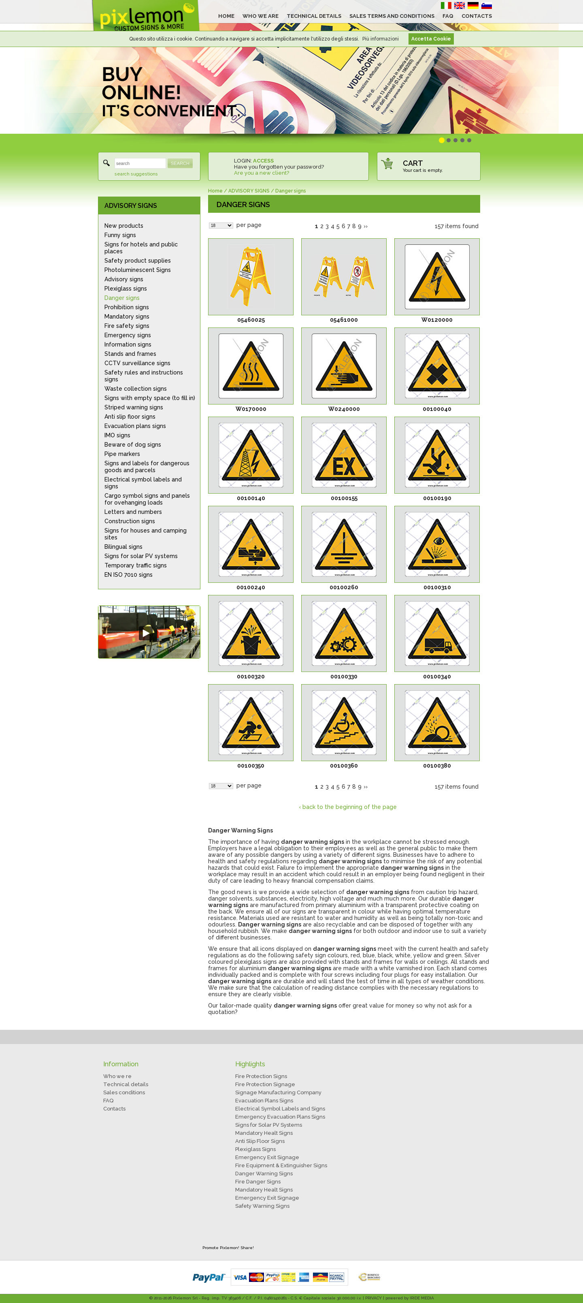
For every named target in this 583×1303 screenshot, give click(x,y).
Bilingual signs (123, 546)
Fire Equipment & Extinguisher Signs (281, 1165)
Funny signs (120, 235)
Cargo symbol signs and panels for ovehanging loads (147, 499)
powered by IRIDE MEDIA (409, 1298)
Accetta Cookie (431, 39)
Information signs (127, 344)
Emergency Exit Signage (267, 1157)
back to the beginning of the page (349, 807)
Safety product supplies (137, 260)
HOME (226, 16)
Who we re (117, 1076)
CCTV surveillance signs (137, 363)
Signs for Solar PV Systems (268, 1125)
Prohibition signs (126, 307)
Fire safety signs (126, 326)
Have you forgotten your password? (279, 167)
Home (215, 191)
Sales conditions (124, 1092)
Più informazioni (380, 39)
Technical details (125, 1084)
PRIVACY (373, 1298)
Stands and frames (130, 354)
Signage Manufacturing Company (278, 1092)
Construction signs (129, 521)
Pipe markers (122, 454)
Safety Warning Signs (262, 1206)
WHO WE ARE (261, 16)
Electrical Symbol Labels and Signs (280, 1109)
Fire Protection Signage (265, 1084)
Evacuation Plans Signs (264, 1101)
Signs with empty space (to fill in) (149, 398)
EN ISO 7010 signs (128, 574)
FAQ (448, 16)
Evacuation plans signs (135, 426)
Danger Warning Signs (264, 1173)
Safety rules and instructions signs (143, 376)
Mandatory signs (126, 316)
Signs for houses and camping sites (145, 534)
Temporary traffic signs (135, 565)
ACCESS (263, 161)
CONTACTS (477, 16)
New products (123, 226)
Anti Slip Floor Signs (260, 1141)
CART (413, 163)
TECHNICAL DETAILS (314, 16)
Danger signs (122, 298)
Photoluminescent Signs (137, 270)
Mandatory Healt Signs (264, 1133)
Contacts (114, 1109)
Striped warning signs (133, 407)
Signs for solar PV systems (141, 556)
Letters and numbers (133, 512)
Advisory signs (123, 279)
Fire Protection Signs (261, 1076)
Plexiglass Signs (255, 1149)
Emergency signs (127, 335)
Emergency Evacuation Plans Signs (280, 1117)
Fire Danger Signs (258, 1182)
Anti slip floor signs (129, 416)
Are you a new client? (261, 173)
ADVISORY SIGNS (130, 206)
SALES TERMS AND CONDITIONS (391, 16)
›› (366, 226)
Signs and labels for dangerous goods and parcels (146, 466)
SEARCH (180, 163)
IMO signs (117, 435)
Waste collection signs (135, 388)
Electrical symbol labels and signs (143, 483)
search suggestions (136, 174)
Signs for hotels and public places (141, 248)
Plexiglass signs (125, 288)
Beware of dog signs (132, 444)
